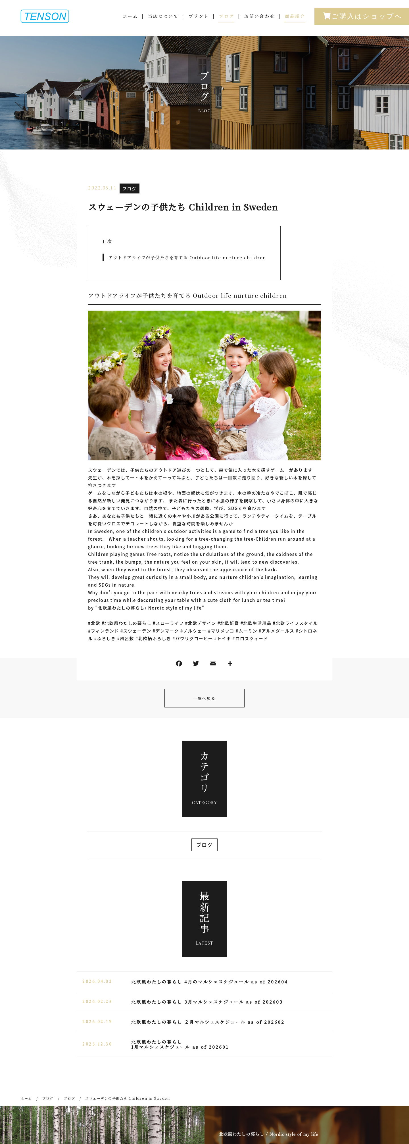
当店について (163, 22)
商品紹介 (295, 22)
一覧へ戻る (204, 698)
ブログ (226, 22)
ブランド (199, 22)
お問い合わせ (259, 22)
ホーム (130, 22)
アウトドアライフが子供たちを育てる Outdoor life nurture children (187, 257)
